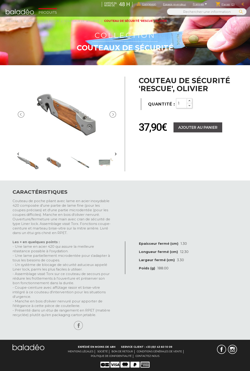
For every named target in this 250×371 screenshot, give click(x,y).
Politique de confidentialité (111, 356)
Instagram (232, 349)
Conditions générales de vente (159, 351)
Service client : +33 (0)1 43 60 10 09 (146, 346)
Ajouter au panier (197, 127)
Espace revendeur (174, 4)
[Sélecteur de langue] (201, 4)
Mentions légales (80, 351)
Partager (78, 325)
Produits (47, 12)
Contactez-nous (147, 356)
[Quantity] (181, 103)
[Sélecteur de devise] (243, 4)
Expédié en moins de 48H (96, 346)
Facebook (221, 349)
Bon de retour (122, 351)
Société (102, 351)
